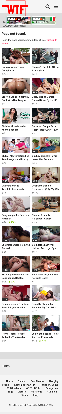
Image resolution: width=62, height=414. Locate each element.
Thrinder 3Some (49, 384)
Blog (35, 395)
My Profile (36, 391)
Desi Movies (37, 381)
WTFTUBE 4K (33, 388)
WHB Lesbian (14, 388)
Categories (51, 388)
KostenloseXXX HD (24, 384)
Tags (10, 391)
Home (9, 381)
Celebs (21, 381)
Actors (22, 391)
